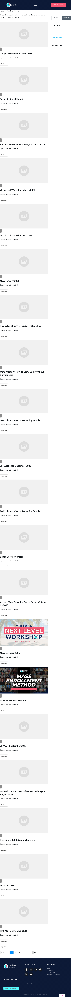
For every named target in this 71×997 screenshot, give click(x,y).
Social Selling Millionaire (12, 99)
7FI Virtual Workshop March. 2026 (17, 190)
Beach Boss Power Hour (12, 556)
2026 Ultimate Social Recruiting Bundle (20, 420)
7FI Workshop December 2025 (15, 465)
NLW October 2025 (10, 653)
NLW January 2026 (9, 280)
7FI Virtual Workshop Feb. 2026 (16, 235)
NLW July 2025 (7, 885)
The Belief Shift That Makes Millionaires (20, 326)
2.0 (54, 33)
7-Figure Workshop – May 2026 (16, 53)
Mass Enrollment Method (13, 700)
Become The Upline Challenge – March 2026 (22, 144)
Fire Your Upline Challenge (13, 930)
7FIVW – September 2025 (13, 745)
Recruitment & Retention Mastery (17, 840)
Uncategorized (58, 37)
